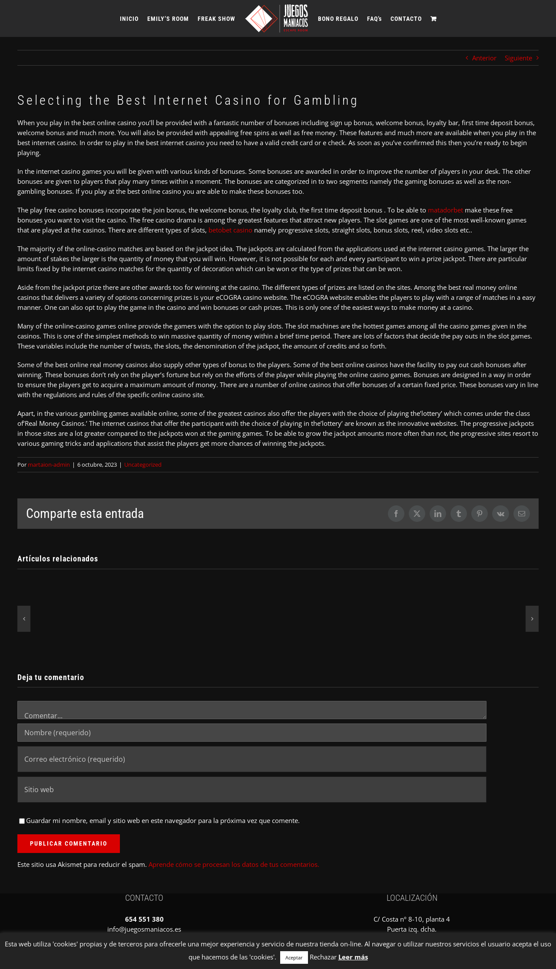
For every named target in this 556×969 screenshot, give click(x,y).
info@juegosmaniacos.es (144, 929)
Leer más (353, 956)
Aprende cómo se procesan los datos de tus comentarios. (234, 864)
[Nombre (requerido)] (251, 732)
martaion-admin (49, 464)
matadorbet (445, 210)
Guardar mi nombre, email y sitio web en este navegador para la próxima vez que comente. (163, 820)
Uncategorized (143, 464)
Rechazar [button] (323, 956)
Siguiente (518, 57)
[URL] (251, 790)
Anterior (484, 57)
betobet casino (230, 230)
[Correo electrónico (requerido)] (251, 759)
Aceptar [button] (294, 957)
